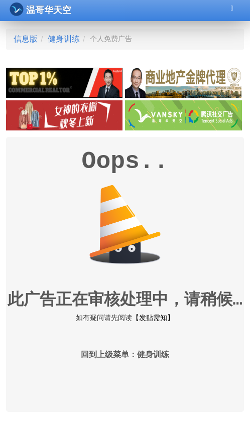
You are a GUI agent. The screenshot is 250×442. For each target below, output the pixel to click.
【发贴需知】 (153, 318)
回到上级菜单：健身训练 (125, 355)
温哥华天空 (40, 9)
